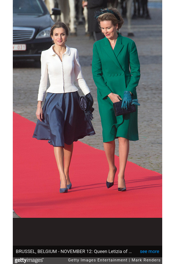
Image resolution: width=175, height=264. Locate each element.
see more (149, 251)
